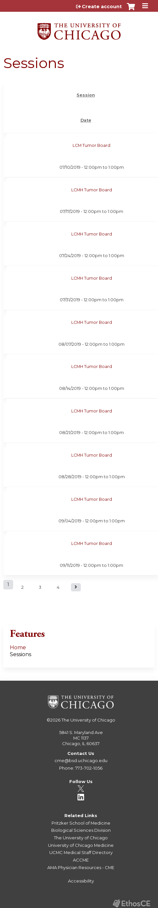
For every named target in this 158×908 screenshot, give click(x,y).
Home (18, 647)
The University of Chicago (88, 720)
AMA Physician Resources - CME (80, 867)
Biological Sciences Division (81, 830)
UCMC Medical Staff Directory (81, 852)
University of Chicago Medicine (81, 845)
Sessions (20, 654)
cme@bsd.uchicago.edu (81, 760)
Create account (102, 6)
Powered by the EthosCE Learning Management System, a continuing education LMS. (131, 903)
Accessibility (81, 880)
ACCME (81, 860)
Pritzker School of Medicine (81, 823)
